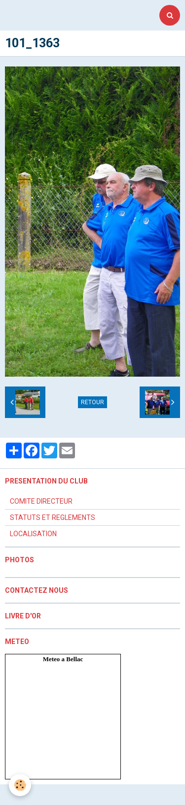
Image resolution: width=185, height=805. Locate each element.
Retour (92, 402)
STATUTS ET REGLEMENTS (52, 517)
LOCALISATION (33, 534)
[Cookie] (20, 785)
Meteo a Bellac (63, 659)
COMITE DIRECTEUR (41, 501)
